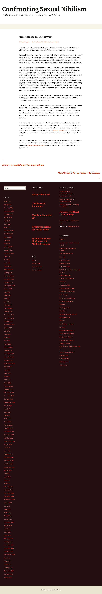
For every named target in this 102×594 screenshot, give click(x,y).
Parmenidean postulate (36, 145)
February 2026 (8, 208)
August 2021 (8, 328)
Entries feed (36, 263)
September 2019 (9, 402)
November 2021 (9, 318)
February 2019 (8, 425)
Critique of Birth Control (67, 288)
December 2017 (9, 457)
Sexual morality (64, 358)
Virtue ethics (64, 365)
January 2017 (8, 490)
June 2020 (7, 373)
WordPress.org (36, 270)
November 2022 (9, 279)
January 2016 (8, 519)
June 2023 (7, 256)
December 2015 (9, 522)
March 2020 (7, 383)
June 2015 (7, 532)
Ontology (63, 327)
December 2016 (9, 493)
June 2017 (7, 477)
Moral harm (63, 311)
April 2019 (7, 418)
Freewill (62, 304)
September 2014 (9, 555)
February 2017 (8, 487)
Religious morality (65, 343)
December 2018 (9, 431)
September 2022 (9, 286)
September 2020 (9, 363)
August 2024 (8, 237)
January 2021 (8, 350)
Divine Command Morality (67, 298)
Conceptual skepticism (67, 278)
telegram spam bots (66, 199)
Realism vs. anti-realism (51, 42)
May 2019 (7, 415)
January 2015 (8, 542)
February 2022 (8, 308)
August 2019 (8, 406)
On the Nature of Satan (67, 324)
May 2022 (7, 299)
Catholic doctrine (65, 267)
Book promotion (65, 260)
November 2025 (9, 211)
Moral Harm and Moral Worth (68, 314)
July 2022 (7, 292)
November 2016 (9, 496)
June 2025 (7, 224)
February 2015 (8, 538)
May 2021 (7, 337)
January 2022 (8, 312)
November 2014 (9, 548)
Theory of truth (59, 130)
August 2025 (8, 218)
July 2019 (7, 409)
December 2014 (9, 545)
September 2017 (9, 467)
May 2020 (7, 376)
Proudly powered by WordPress (51, 590)
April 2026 (7, 201)
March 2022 (7, 305)
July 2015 (7, 529)
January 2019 (8, 428)
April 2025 (7, 227)
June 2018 (7, 451)
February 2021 (8, 347)
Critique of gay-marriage (67, 291)
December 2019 (9, 393)
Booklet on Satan (65, 263)
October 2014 (8, 551)
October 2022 (8, 282)
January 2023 (8, 273)
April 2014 (7, 561)
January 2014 (8, 568)
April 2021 (7, 341)
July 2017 (7, 474)
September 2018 (9, 441)
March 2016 (7, 516)
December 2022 (9, 276)
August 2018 (8, 444)
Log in (34, 260)
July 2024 (7, 240)
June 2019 (7, 412)
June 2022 (7, 295)
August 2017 (8, 470)
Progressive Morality (66, 337)
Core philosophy (38, 42)
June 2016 (7, 509)
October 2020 (8, 360)
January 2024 (8, 250)
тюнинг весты (64, 221)
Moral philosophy (65, 317)
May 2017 (7, 480)
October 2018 (8, 438)
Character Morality (65, 275)
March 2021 (7, 344)
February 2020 (8, 386)
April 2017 (7, 483)
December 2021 (9, 315)
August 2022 (8, 289)
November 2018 (9, 435)
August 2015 (8, 525)
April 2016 (7, 512)
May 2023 (7, 260)
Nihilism (62, 321)
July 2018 (7, 448)
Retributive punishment (67, 352)
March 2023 (7, 266)
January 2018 (8, 454)
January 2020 (8, 389)
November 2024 (9, 230)
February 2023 (8, 269)
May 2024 (7, 243)
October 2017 (8, 464)
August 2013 (8, 577)
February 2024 (8, 247)
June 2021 (7, 334)
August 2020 (8, 367)
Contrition (63, 282)
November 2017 (9, 461)
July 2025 (7, 221)
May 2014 (7, 558)
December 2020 (9, 354)
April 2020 (7, 380)
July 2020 (7, 370)
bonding (62, 257)
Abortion (62, 239)
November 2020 (9, 357)
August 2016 (8, 503)
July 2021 (7, 331)
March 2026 (7, 205)
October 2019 (8, 399)
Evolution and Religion (66, 301)
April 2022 (7, 302)
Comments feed (37, 267)
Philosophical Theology (67, 330)
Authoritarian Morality (66, 254)
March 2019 (7, 422)
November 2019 (9, 396)
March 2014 (7, 564)
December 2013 (9, 571)
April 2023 (7, 263)
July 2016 (7, 506)
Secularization (64, 355)
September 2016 (9, 500)
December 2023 (9, 253)
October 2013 (8, 574)
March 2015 (7, 535)
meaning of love (65, 308)
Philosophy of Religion (67, 334)
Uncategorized (64, 362)
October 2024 (8, 234)
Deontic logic (64, 295)
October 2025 (8, 214)
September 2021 (9, 324)
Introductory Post (65, 196)
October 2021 (8, 321)
